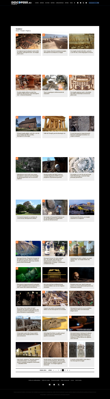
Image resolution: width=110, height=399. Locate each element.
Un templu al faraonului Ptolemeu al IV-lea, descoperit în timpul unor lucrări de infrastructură (55, 219)
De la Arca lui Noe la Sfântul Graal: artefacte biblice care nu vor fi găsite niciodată (54, 286)
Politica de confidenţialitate (35, 380)
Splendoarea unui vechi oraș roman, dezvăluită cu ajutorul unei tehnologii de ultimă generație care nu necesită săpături (28, 177)
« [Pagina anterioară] (53, 370)
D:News (37, 3)
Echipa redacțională (64, 380)
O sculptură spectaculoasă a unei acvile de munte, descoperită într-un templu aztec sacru (27, 53)
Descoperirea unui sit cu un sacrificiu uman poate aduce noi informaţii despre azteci (81, 310)
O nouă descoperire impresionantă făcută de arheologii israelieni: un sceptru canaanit (80, 135)
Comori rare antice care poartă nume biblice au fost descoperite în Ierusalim (54, 309)
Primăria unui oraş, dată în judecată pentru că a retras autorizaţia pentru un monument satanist (81, 286)
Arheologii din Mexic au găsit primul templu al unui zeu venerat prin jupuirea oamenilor (55, 335)
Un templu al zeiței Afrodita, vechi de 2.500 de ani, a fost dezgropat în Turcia (81, 52)
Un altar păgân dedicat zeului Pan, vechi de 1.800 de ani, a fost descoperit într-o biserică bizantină (28, 94)
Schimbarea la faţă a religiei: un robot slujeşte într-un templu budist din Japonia (80, 260)
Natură (52, 3)
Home (17, 31)
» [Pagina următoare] (69, 370)
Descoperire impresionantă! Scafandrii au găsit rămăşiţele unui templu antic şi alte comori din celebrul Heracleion (28, 286)
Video (71, 3)
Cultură (47, 3)
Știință (42, 3)
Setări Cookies (78, 380)
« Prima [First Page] (50, 370)
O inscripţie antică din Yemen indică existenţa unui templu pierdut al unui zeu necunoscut (27, 335)
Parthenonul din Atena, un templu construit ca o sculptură (79, 218)
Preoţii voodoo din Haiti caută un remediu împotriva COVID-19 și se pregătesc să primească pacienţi (53, 176)
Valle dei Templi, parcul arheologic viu (54, 133)
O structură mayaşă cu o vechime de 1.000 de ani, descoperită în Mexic (27, 218)
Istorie (66, 3)
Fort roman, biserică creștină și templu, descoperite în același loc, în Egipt (54, 52)
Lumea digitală (59, 3)
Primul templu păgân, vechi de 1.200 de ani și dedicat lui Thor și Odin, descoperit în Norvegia (28, 135)
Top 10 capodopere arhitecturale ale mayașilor (53, 93)
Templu (22, 31)
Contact (71, 380)
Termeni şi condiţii (55, 380)
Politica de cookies (46, 380)
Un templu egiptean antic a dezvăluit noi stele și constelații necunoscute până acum (81, 94)
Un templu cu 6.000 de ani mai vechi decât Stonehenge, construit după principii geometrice (80, 176)
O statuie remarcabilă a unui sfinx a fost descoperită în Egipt (81, 360)
